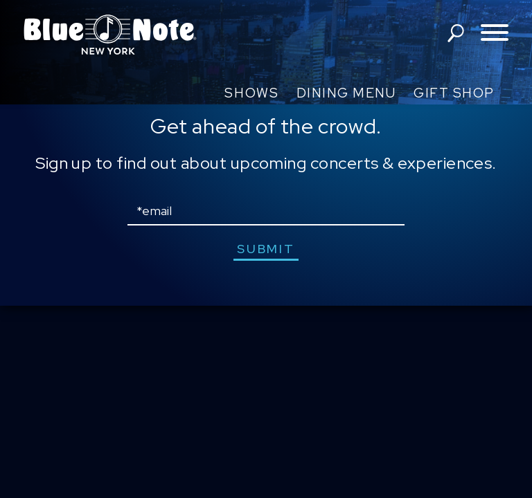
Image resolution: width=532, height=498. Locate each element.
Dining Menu (346, 93)
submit (265, 249)
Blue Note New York (110, 34)
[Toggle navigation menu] (494, 33)
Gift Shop (454, 93)
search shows (456, 33)
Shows (251, 93)
